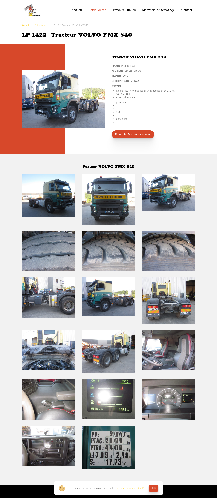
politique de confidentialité (130, 487)
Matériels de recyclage (158, 10)
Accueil (76, 10)
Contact (186, 10)
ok (153, 488)
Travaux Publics (124, 10)
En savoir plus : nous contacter (133, 134)
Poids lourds (97, 10)
